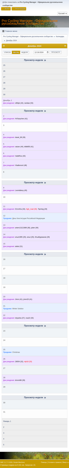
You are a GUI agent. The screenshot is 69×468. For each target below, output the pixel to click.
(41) (21, 119)
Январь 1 (7, 421)
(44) (19, 103)
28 (4, 83)
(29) (42, 209)
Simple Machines (19, 462)
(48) (21, 165)
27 (4, 77)
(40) (20, 156)
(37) (20, 318)
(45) (21, 190)
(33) (20, 209)
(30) (31, 209)
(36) (20, 137)
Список (7, 52)
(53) (28, 103)
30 (4, 94)
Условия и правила (54, 462)
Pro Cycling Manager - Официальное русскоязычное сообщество (30, 22)
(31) (19, 246)
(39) (20, 380)
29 (4, 89)
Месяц (16, 52)
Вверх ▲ (66, 462)
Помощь (44, 462)
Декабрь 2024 (34, 46)
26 (4, 71)
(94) (34, 228)
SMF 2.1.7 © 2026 (6, 462)
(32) (19, 362)
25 (4, 65)
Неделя (24, 52)
